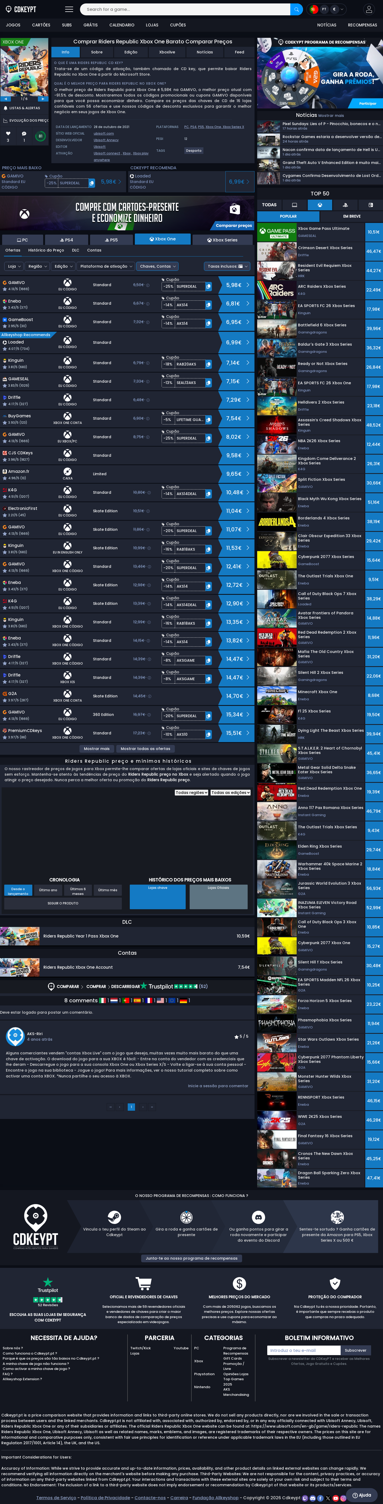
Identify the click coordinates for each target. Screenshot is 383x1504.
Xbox (127, 153)
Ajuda (362, 1495)
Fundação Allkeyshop (216, 1498)
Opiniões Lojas (235, 1374)
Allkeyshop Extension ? (22, 1379)
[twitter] (328, 1498)
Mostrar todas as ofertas (145, 748)
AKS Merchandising (236, 1392)
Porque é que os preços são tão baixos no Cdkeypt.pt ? (51, 1358)
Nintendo (202, 1386)
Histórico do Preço (46, 250)
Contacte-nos (150, 1498)
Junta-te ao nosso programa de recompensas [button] (192, 1258)
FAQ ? (8, 1374)
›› (152, 1107)
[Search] (296, 9)
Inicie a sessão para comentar (218, 1086)
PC (186, 127)
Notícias (205, 52)
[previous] (5, 99)
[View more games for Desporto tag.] (194, 152)
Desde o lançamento (18, 891)
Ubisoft (100, 146)
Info (65, 52)
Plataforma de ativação (104, 266)
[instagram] (343, 1498)
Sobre (97, 52)
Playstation (204, 1374)
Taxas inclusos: (225, 266)
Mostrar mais (97, 748)
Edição (130, 52)
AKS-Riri (35, 1033)
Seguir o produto (63, 903)
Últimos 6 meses (78, 891)
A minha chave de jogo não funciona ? (36, 1363)
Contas (94, 250)
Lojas (134, 1353)
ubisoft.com (104, 133)
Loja (12, 266)
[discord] (313, 1498)
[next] (43, 99)
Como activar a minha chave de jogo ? (36, 1368)
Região (35, 266)
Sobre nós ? (13, 1348)
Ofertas (12, 250)
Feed (239, 52)
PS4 (193, 127)
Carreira (179, 1498)
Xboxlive (167, 52)
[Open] (69, 9)
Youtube (181, 1348)
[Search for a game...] (191, 9)
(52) (174, 986)
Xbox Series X (233, 127)
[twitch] (305, 1498)
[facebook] (321, 1498)
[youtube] (336, 1498)
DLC (75, 250)
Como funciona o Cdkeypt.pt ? (30, 1353)
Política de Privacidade (105, 1498)
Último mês (107, 890)
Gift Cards (232, 1358)
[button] (369, 9)
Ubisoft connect (107, 153)
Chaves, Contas (155, 266)
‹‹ (111, 1107)
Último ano (48, 890)
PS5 (201, 127)
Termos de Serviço (56, 1498)
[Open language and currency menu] (326, 9)
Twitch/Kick (140, 1348)
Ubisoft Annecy (106, 140)
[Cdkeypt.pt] (21, 9)
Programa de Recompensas (235, 1351)
